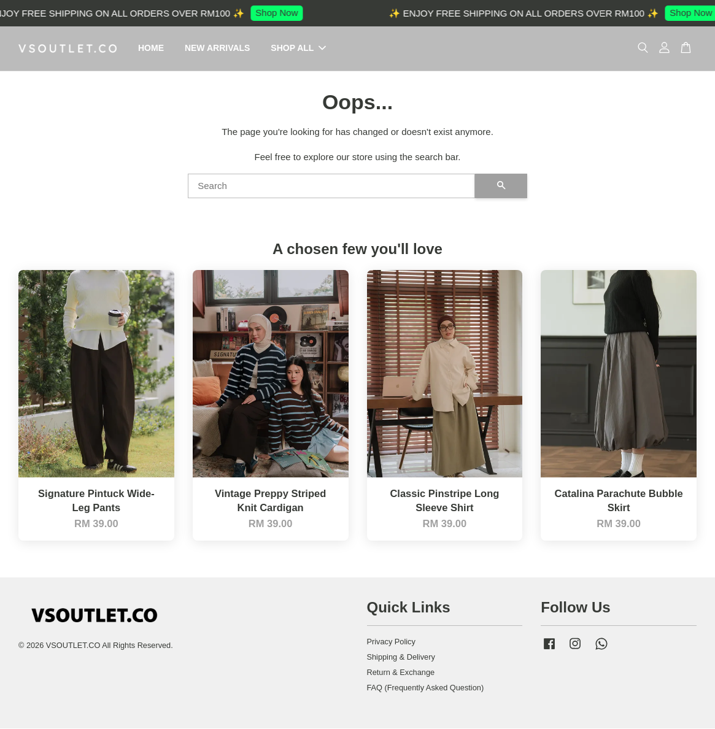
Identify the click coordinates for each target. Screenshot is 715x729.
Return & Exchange (401, 672)
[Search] (331, 186)
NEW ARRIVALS (217, 48)
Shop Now (280, 12)
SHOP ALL (298, 48)
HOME (151, 48)
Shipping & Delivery (401, 657)
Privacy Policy (391, 642)
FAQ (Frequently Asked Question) (425, 688)
